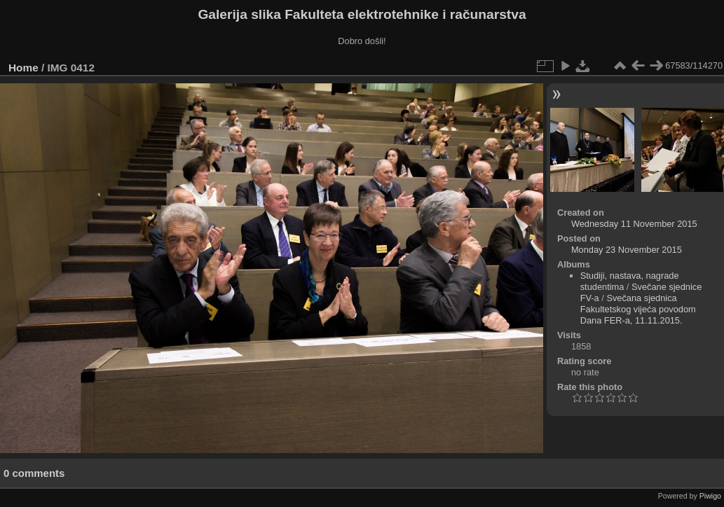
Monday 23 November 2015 (626, 249)
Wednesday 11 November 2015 (634, 223)
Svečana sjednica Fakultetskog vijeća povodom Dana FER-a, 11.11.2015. (638, 309)
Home (23, 68)
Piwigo (710, 496)
